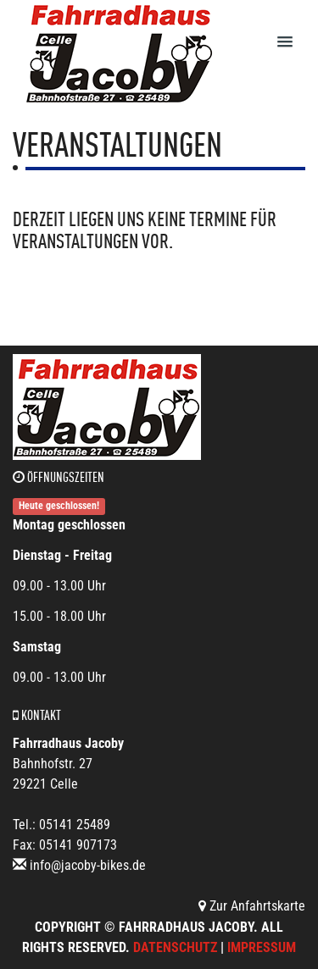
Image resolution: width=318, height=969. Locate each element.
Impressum (261, 947)
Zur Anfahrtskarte (251, 906)
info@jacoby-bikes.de (88, 865)
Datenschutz (175, 947)
